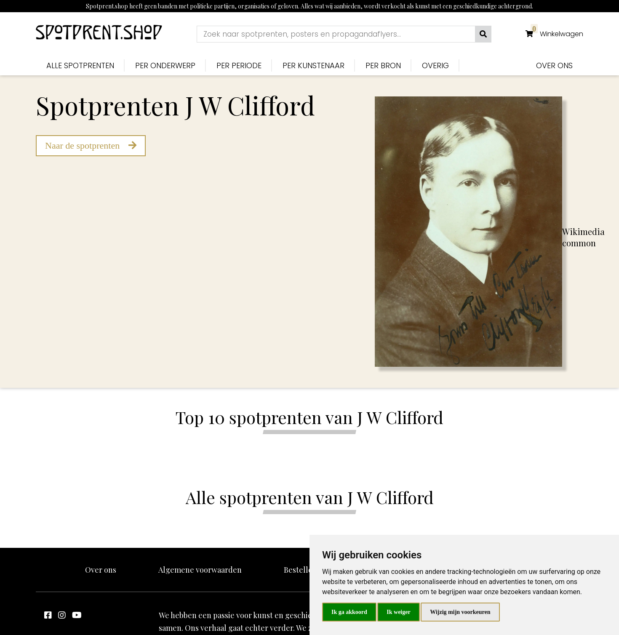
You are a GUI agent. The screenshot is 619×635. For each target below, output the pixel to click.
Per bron (383, 65)
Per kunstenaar (313, 65)
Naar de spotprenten (90, 145)
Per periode (238, 65)
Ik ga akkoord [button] (349, 612)
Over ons (554, 65)
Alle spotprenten (80, 65)
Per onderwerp (165, 65)
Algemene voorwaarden (200, 570)
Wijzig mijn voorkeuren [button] (460, 612)
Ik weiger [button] (398, 612)
